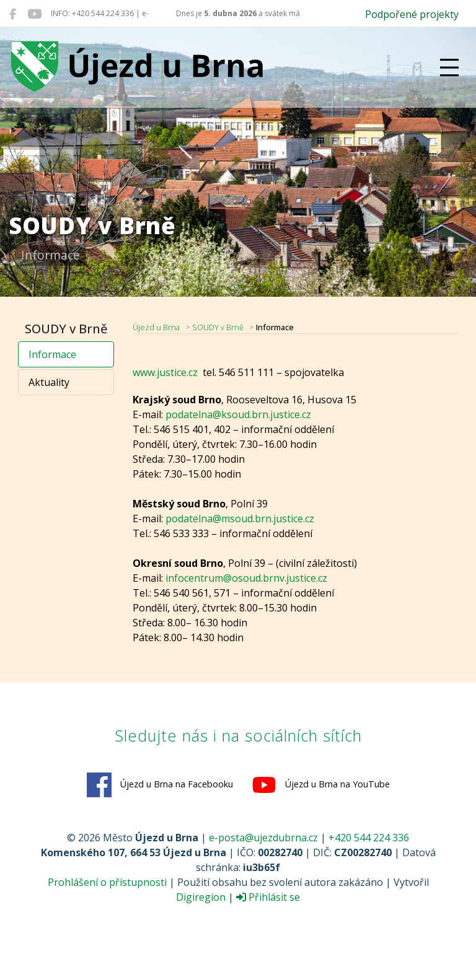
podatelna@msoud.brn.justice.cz (239, 518)
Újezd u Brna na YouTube (321, 785)
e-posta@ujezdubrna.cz (263, 837)
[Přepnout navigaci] (449, 67)
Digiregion (201, 897)
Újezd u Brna (156, 327)
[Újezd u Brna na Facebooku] (12, 13)
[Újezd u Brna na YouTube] (34, 13)
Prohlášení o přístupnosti (107, 882)
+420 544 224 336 (368, 837)
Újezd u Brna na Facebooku (160, 785)
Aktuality (49, 382)
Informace (52, 354)
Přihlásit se (268, 897)
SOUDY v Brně (218, 327)
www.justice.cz (165, 372)
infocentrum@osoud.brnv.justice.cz (246, 578)
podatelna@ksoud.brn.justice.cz (238, 414)
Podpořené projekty (412, 14)
